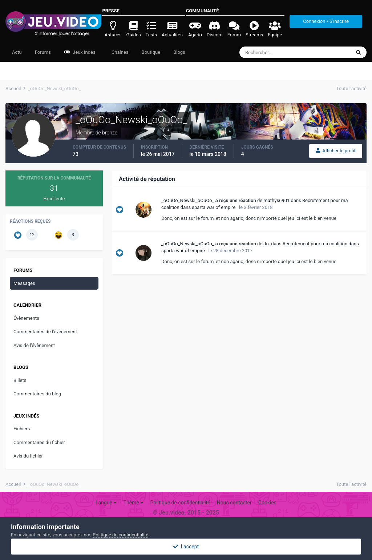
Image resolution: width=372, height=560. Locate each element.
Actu (17, 52)
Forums (43, 52)
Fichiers (21, 428)
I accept (186, 546)
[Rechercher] (275, 52)
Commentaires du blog (37, 393)
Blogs (179, 52)
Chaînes (119, 52)
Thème (134, 502)
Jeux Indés (80, 52)
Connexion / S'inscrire (326, 21)
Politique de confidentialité (180, 502)
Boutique (151, 52)
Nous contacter (234, 502)
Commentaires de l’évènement (45, 331)
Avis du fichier (28, 456)
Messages (24, 283)
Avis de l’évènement (34, 345)
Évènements (26, 318)
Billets (19, 380)
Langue (106, 502)
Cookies (267, 502)
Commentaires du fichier (39, 442)
